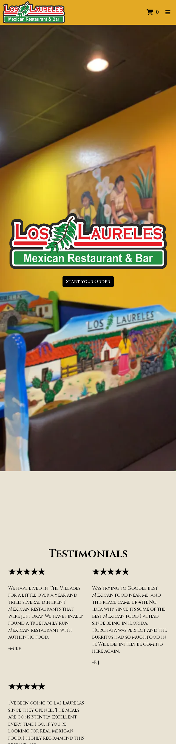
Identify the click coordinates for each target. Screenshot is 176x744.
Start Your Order (88, 282)
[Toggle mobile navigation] (168, 12)
